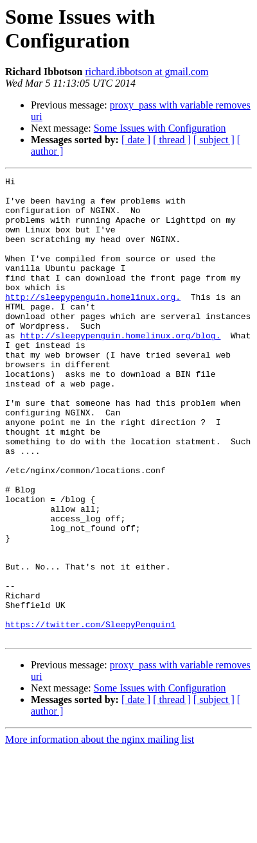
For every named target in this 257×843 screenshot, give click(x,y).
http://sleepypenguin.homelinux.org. (93, 321)
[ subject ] (214, 139)
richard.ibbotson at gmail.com (146, 71)
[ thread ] (172, 139)
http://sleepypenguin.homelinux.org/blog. (120, 368)
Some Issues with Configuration (160, 128)
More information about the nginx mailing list (99, 831)
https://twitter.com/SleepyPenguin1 (90, 714)
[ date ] (135, 139)
